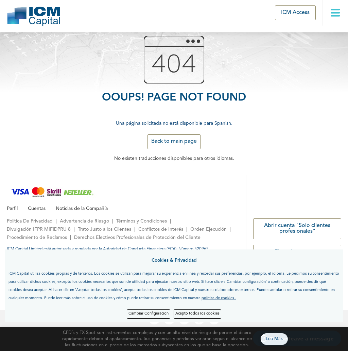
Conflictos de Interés (160, 229)
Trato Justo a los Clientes (104, 229)
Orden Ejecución (208, 229)
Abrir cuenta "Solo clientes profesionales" (297, 228)
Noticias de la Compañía (82, 208)
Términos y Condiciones (141, 221)
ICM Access (295, 12)
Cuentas (37, 208)
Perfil (12, 208)
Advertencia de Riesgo (84, 221)
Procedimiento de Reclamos (37, 237)
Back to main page (174, 141)
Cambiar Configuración (148, 314)
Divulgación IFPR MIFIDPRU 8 (39, 229)
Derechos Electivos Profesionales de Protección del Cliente (137, 237)
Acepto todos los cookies (197, 314)
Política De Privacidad (30, 221)
